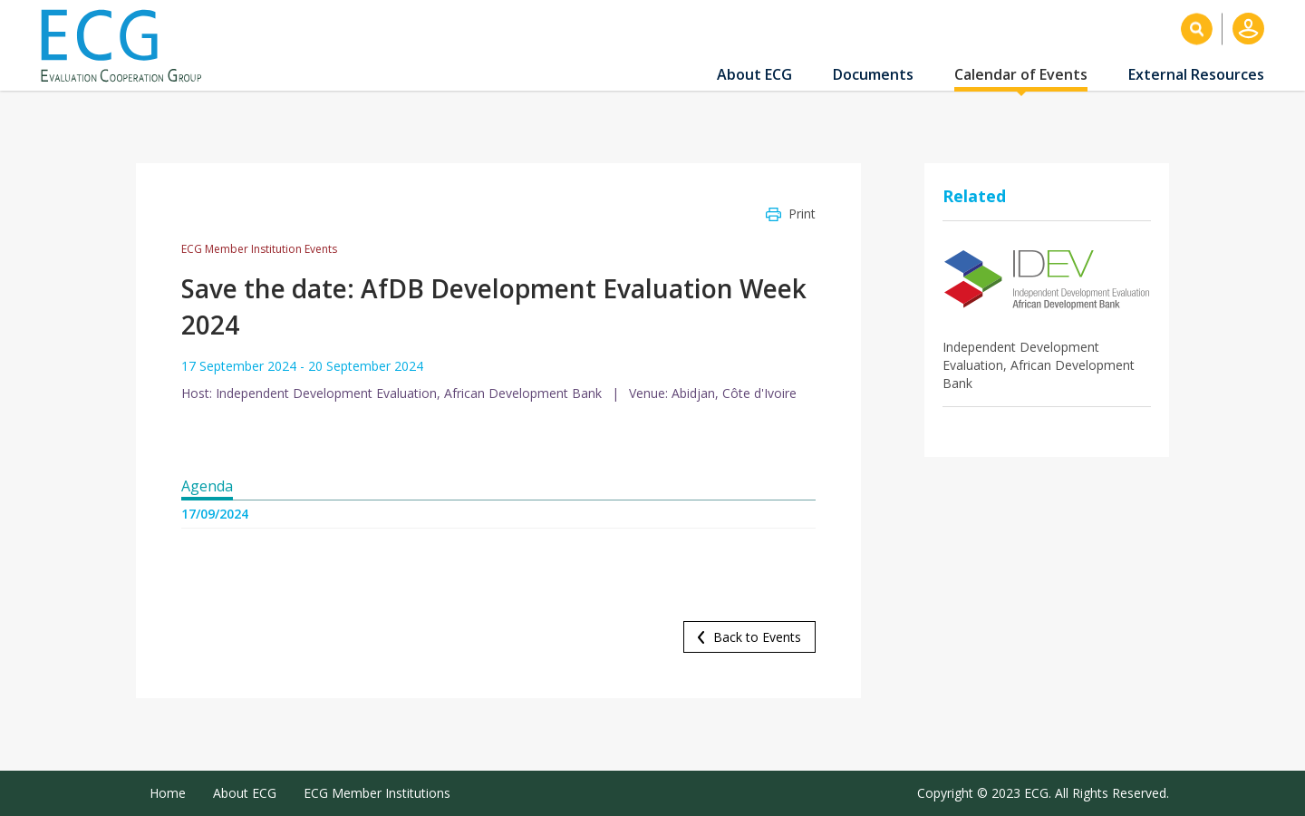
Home (168, 792)
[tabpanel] (498, 536)
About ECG (754, 74)
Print (802, 213)
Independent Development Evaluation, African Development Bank (1038, 365)
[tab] (207, 486)
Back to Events (757, 637)
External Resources (1196, 74)
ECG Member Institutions (377, 792)
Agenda (207, 486)
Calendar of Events (1021, 74)
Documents (873, 74)
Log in (1248, 28)
